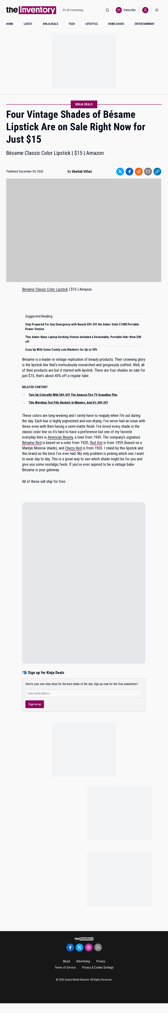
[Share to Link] (157, 171)
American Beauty (60, 437)
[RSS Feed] (98, 947)
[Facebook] (70, 947)
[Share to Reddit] (139, 171)
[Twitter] (79, 947)
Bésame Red (31, 442)
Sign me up (34, 704)
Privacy (100, 961)
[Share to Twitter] (120, 171)
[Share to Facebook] (129, 171)
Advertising (83, 961)
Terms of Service (65, 967)
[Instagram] (89, 947)
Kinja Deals (84, 104)
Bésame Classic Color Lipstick (45, 289)
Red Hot (96, 442)
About (66, 961)
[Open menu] (157, 10)
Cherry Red (73, 448)
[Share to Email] (148, 171)
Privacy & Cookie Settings (98, 967)
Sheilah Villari (82, 171)
